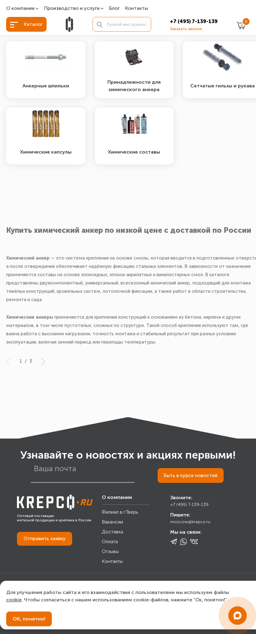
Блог (114, 8)
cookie (14, 600)
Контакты (136, 8)
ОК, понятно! (29, 619)
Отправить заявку (44, 540)
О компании (20, 8)
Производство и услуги (72, 8)
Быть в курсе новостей (190, 477)
